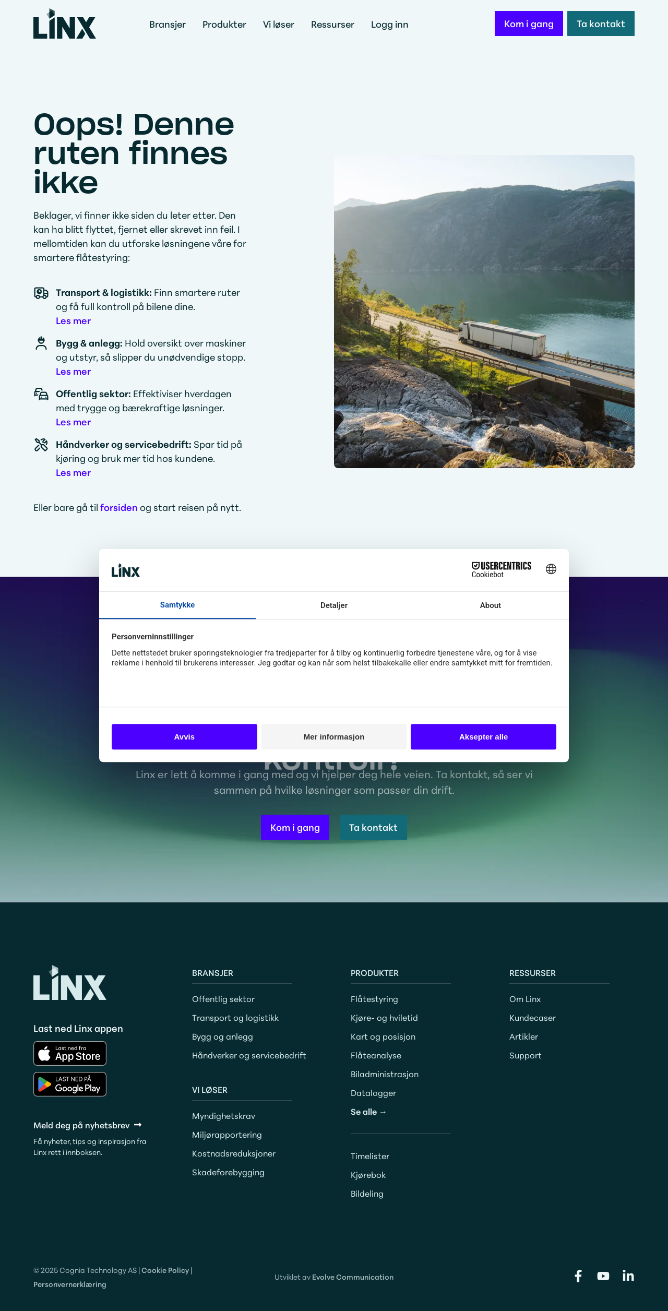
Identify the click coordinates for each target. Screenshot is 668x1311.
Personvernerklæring (69, 1284)
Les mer (73, 320)
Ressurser (335, 23)
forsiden (119, 507)
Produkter (227, 23)
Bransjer (170, 23)
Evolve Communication (352, 1276)
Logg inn (390, 23)
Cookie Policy (165, 1270)
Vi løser (281, 23)
